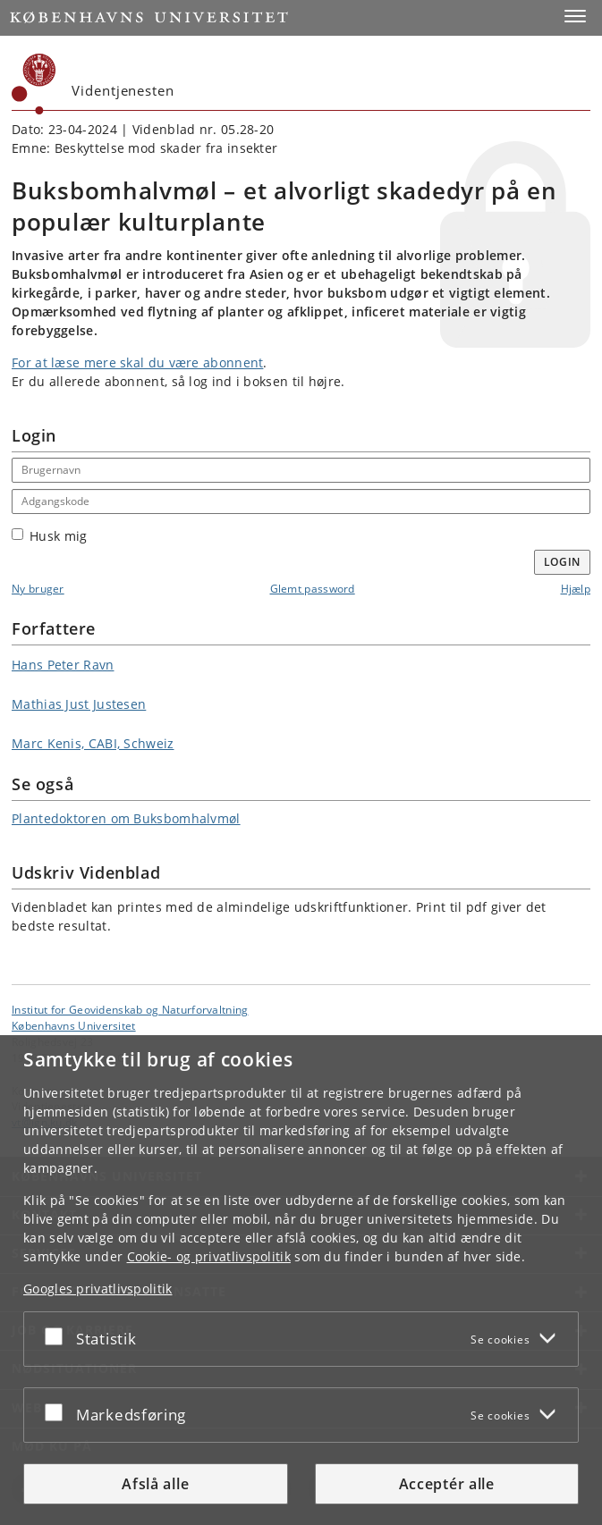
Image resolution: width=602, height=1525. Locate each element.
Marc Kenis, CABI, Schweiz (93, 743)
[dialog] (301, 1280)
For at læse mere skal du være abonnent (137, 362)
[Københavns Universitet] (34, 84)
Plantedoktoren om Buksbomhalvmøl (126, 818)
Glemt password (312, 588)
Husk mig (49, 535)
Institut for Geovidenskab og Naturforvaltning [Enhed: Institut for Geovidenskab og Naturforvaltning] (130, 1009)
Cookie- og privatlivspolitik (209, 1256)
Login (562, 561)
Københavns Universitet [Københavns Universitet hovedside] (74, 1025)
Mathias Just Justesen (79, 703)
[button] (575, 16)
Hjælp (576, 588)
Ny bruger (38, 588)
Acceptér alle (447, 1484)
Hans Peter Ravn (63, 664)
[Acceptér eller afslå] (58, 1335)
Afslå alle (155, 1484)
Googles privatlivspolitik (98, 1288)
